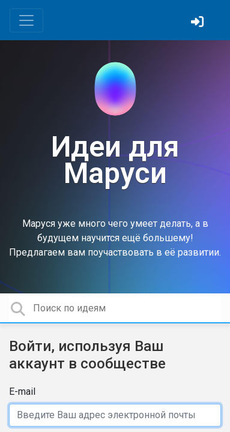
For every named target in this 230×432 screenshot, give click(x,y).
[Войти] (198, 23)
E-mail (22, 391)
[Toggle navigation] (26, 20)
